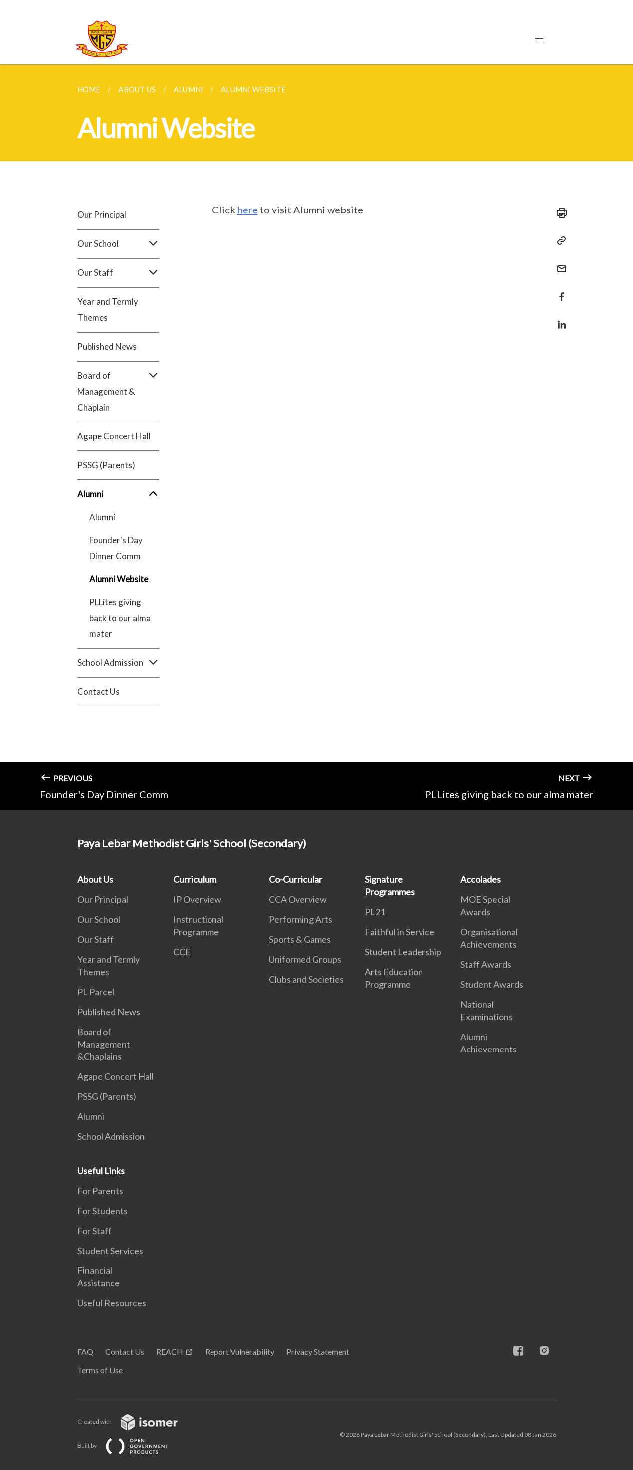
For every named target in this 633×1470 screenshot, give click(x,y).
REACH (169, 1351)
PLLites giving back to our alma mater (120, 618)
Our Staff (118, 273)
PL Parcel (95, 991)
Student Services (110, 1250)
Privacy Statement (317, 1351)
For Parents (100, 1190)
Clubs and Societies (306, 979)
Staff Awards (485, 964)
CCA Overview (298, 899)
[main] (316, 437)
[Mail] (558, 262)
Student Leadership (403, 951)
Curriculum (194, 879)
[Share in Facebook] (558, 290)
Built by (130, 1445)
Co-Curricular (295, 879)
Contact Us (98, 691)
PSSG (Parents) (106, 465)
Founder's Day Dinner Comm (116, 548)
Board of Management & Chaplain (118, 392)
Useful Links (101, 1170)
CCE (182, 951)
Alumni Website (118, 579)
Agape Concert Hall (114, 436)
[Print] (558, 213)
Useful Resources (111, 1302)
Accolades (480, 879)
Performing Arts (300, 919)
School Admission (118, 663)
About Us (95, 879)
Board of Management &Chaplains (103, 1044)
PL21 (375, 911)
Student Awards (491, 984)
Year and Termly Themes (107, 309)
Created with (135, 1421)
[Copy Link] (558, 241)
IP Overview (197, 899)
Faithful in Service (399, 931)
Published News (107, 346)
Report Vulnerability (239, 1351)
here (247, 209)
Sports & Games (300, 939)
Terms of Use (100, 1370)
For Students (102, 1210)
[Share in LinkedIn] (558, 318)
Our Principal (101, 215)
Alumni (118, 494)
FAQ (85, 1351)
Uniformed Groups (305, 959)
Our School (118, 244)
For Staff (94, 1230)
